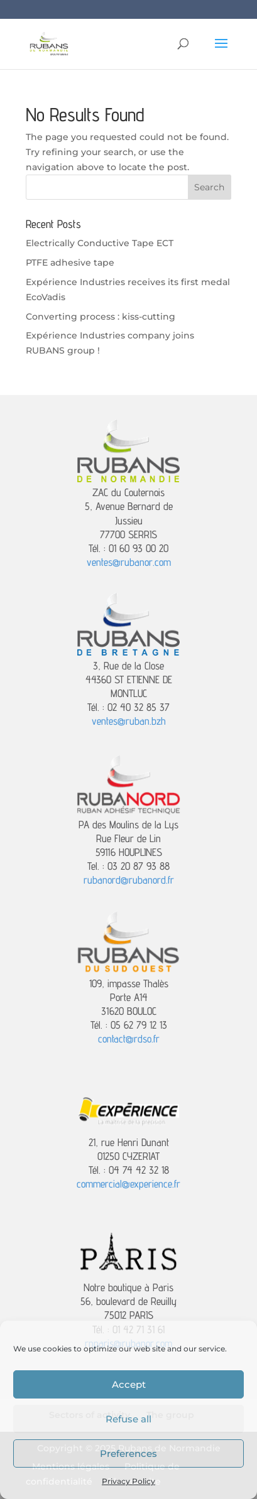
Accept (129, 1384)
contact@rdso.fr (129, 1038)
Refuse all (128, 1419)
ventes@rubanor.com (129, 562)
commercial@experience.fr (128, 1183)
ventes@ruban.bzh (129, 721)
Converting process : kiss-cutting (100, 316)
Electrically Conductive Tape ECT (99, 243)
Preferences (128, 1453)
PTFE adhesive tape (70, 262)
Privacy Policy (128, 1481)
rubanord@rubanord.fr (129, 880)
